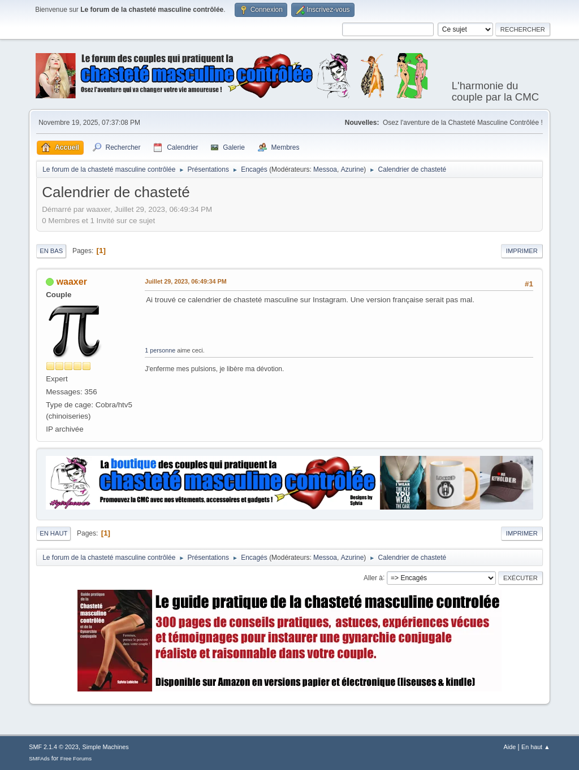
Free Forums (76, 758)
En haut (53, 533)
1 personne (160, 350)
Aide (510, 746)
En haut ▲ (535, 746)
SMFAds (39, 758)
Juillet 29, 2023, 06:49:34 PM (185, 281)
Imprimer (522, 250)
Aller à (373, 577)
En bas (51, 250)
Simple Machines (106, 746)
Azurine (352, 169)
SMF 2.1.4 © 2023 (54, 746)
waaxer (72, 281)
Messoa (325, 169)
